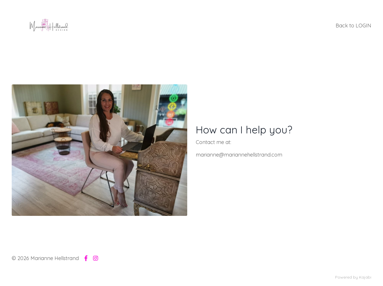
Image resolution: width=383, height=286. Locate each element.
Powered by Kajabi (353, 277)
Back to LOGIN (353, 25)
